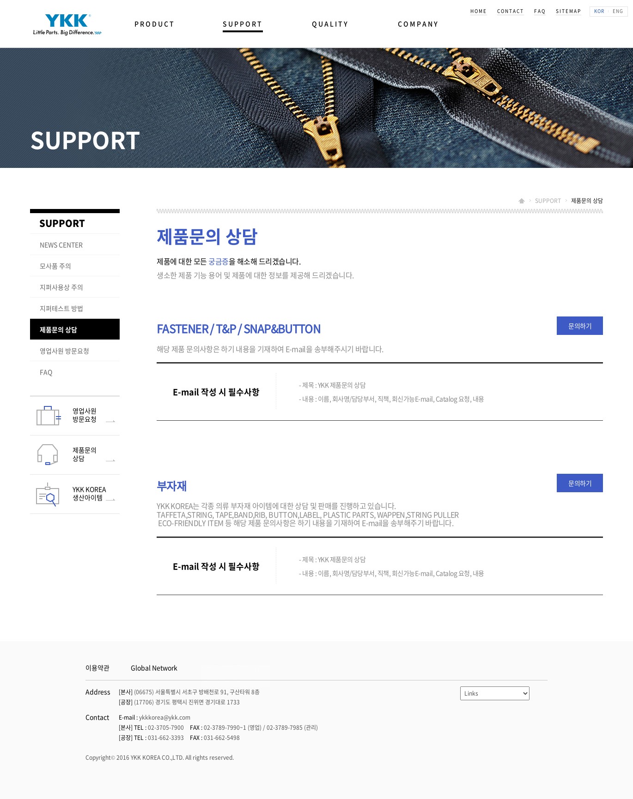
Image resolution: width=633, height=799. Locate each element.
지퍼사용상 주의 (61, 287)
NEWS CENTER (61, 244)
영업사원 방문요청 (64, 350)
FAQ (46, 371)
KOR (599, 10)
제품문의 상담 (58, 329)
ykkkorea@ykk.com (164, 717)
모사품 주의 (55, 265)
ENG (618, 10)
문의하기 (579, 325)
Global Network (154, 667)
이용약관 (97, 667)
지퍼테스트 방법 (61, 308)
